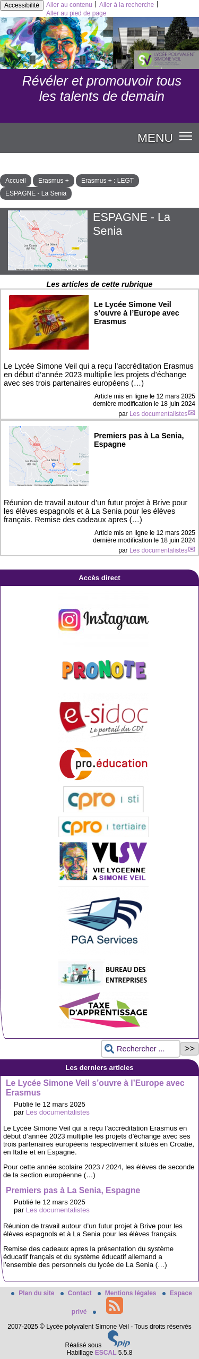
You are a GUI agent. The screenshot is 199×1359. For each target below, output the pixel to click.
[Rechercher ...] (140, 1049)
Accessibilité (21, 5)
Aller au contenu (69, 5)
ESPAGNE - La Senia (35, 193)
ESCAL (106, 1352)
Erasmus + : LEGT (107, 180)
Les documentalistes (158, 414)
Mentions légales (128, 1293)
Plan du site (33, 1293)
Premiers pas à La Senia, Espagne (73, 1190)
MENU (155, 138)
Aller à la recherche (126, 5)
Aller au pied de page (76, 13)
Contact (76, 1293)
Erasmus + (53, 180)
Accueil (15, 180)
